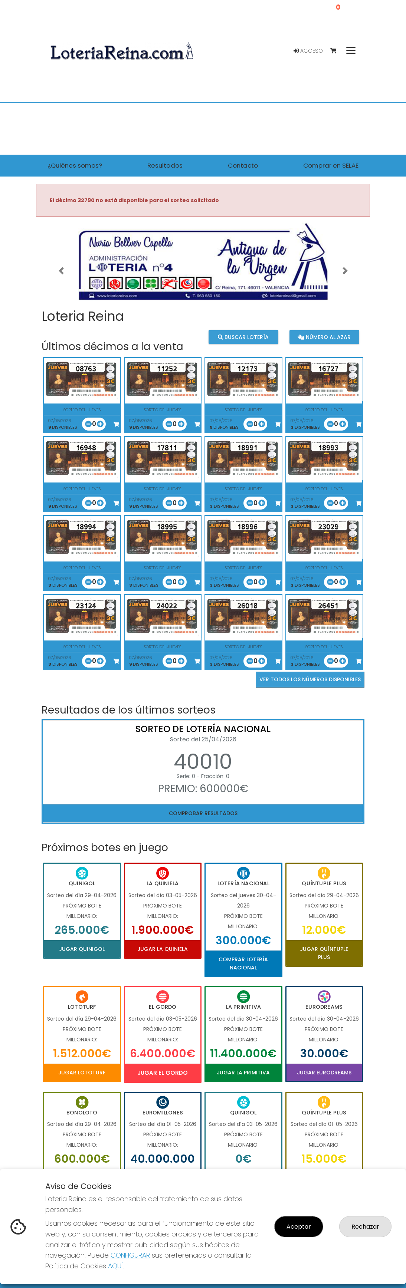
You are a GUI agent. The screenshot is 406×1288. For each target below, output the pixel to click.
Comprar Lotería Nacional (243, 963)
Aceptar (299, 1226)
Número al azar (324, 336)
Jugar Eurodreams (324, 1072)
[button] (61, 271)
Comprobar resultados (203, 813)
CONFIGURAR (130, 1255)
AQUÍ (115, 1266)
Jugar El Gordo (162, 1073)
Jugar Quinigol (82, 949)
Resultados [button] (165, 165)
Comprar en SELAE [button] (330, 165)
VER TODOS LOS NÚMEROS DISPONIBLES (310, 679)
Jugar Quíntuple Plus (324, 953)
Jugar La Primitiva (243, 1072)
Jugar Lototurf (81, 1072)
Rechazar (365, 1226)
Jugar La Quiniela (162, 949)
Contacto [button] (243, 165)
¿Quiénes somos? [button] (75, 165)
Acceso (308, 51)
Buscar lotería (243, 336)
